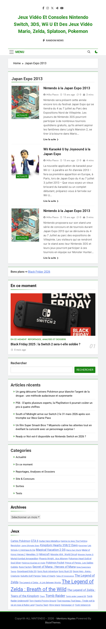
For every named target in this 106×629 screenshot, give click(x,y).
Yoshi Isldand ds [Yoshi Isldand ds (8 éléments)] (82, 605)
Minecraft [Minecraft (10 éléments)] (44, 554)
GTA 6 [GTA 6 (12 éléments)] (34, 541)
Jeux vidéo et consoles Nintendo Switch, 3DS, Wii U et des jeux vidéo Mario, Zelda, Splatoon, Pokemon (53, 24)
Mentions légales (65, 618)
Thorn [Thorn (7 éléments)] (42, 596)
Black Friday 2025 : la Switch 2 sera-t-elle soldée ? (45, 344)
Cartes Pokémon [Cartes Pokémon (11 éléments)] (20, 541)
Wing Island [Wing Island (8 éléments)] (54, 605)
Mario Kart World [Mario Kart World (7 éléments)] (73, 550)
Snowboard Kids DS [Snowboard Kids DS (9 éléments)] (27, 571)
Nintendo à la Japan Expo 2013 (66, 88)
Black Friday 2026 (39, 271)
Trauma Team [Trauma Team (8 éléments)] (41, 605)
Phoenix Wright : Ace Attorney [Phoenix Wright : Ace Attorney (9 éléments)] (53, 558)
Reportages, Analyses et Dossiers (47, 339)
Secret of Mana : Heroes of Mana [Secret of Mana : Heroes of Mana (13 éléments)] (54, 566)
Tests (19, 493)
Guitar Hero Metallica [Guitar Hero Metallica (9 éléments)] (49, 541)
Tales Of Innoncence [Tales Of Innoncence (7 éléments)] (65, 576)
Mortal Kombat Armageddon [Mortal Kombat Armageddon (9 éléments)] (24, 558)
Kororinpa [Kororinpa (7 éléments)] (82, 545)
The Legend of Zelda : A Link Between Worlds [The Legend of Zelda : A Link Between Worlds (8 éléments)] (40, 582)
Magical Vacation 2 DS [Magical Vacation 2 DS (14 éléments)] (51, 549)
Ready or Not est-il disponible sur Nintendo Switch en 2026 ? (51, 436)
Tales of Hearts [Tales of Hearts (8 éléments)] (48, 576)
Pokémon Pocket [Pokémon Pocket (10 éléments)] (55, 562)
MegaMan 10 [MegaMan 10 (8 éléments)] (32, 554)
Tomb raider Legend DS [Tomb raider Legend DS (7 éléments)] (76, 596)
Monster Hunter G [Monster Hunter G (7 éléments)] (85, 554)
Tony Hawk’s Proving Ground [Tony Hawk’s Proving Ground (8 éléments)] (42, 601)
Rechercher (19, 363)
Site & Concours (25, 478)
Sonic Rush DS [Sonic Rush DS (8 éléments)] (65, 571)
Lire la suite (50, 139)
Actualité (22, 115)
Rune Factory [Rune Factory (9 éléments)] (25, 567)
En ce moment (18, 339)
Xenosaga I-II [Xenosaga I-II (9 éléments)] (67, 605)
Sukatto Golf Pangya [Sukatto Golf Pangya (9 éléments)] (30, 576)
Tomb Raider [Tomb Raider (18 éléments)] (55, 596)
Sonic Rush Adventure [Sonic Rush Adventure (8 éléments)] (47, 571)
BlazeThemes (52, 622)
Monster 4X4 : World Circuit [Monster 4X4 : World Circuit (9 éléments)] (63, 554)
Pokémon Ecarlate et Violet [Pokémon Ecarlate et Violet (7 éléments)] (33, 563)
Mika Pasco (52, 94)
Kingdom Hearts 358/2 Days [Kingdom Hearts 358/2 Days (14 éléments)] (59, 545)
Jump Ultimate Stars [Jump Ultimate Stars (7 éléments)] (30, 545)
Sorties (20, 486)
